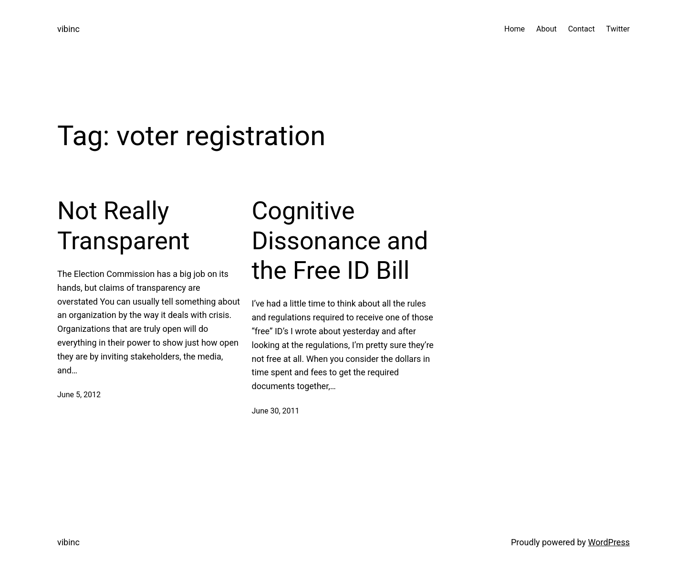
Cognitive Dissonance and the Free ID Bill (340, 240)
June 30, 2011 (276, 410)
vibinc (68, 29)
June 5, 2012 (79, 394)
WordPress (609, 542)
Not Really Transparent (123, 225)
